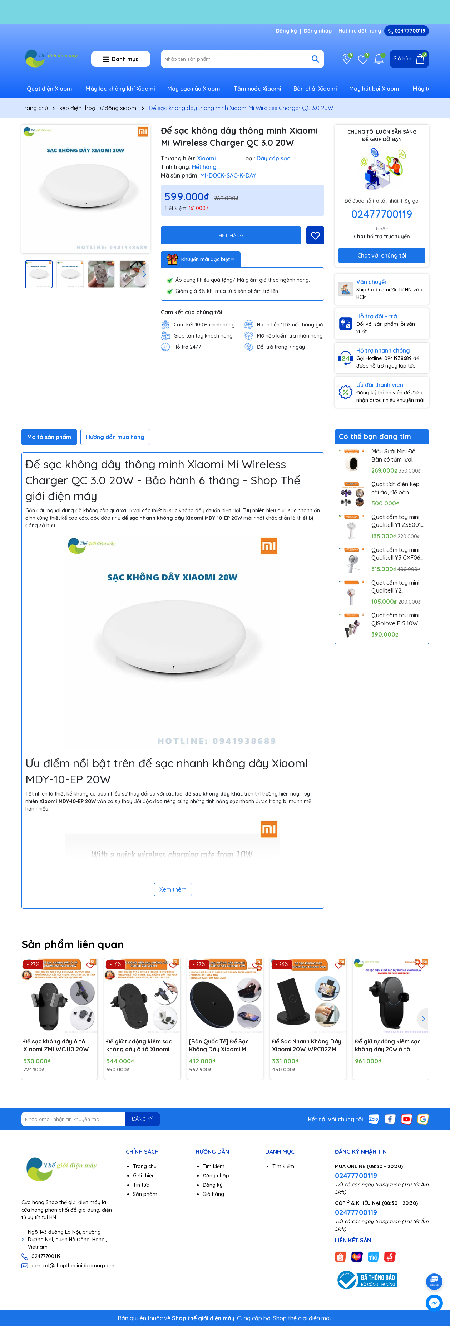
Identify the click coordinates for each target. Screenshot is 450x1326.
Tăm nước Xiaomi (257, 88)
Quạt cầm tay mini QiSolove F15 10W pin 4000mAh (395, 619)
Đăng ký (286, 31)
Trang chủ (145, 1166)
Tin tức (141, 1185)
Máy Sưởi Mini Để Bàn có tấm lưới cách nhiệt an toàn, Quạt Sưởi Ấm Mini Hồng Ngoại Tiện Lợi (398, 455)
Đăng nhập (318, 31)
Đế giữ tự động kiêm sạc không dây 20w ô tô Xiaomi (388, 1045)
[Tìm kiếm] (315, 59)
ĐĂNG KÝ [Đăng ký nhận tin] (142, 1119)
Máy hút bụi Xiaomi (375, 88)
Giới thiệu (144, 1175)
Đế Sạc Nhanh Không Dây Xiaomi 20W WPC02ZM (306, 1045)
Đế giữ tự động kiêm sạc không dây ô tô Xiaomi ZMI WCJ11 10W (139, 1045)
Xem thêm (172, 889)
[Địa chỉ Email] (90, 1119)
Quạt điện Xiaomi (50, 88)
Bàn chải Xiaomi (315, 88)
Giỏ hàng (213, 1194)
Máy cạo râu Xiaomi (194, 88)
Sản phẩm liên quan (72, 944)
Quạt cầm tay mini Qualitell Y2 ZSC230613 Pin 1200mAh (395, 587)
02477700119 (406, 31)
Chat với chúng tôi (381, 255)
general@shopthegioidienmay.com (72, 1265)
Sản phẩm (145, 1194)
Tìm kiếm (213, 1166)
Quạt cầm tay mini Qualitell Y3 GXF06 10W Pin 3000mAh (395, 554)
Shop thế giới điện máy (303, 1318)
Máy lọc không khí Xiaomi (120, 88)
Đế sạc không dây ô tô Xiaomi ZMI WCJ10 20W (56, 1045)
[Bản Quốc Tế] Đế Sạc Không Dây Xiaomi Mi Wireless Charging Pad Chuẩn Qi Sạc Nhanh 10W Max (223, 1045)
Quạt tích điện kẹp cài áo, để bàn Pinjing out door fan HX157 (397, 488)
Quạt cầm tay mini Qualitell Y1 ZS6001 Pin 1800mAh (396, 521)
